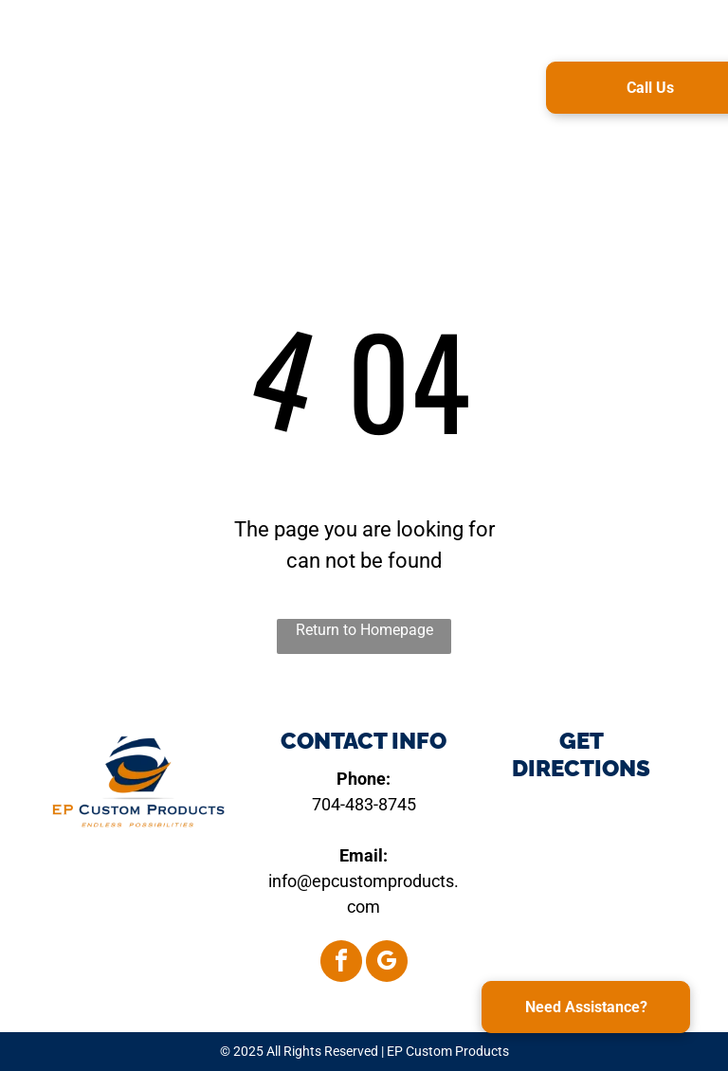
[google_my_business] (387, 963)
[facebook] (341, 963)
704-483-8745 (364, 804)
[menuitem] (323, 84)
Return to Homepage (364, 630)
